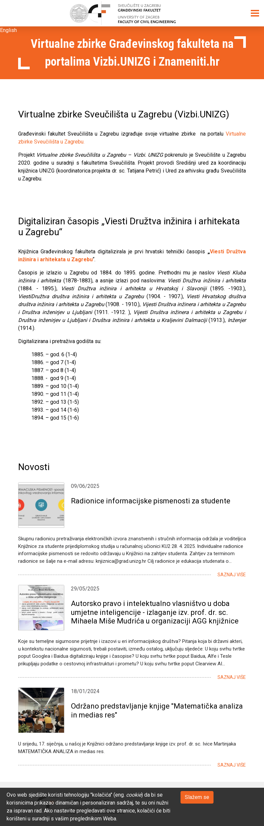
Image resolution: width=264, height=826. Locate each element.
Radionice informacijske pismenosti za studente (150, 501)
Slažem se (197, 797)
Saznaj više (231, 574)
